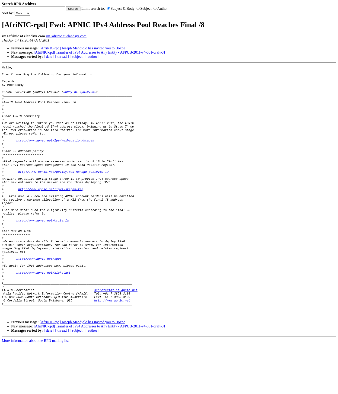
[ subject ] (77, 56)
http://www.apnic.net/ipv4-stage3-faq (50, 214)
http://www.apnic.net (112, 348)
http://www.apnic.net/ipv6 (38, 297)
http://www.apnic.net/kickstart (43, 314)
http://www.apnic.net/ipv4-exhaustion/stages (55, 156)
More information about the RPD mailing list (35, 390)
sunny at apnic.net (79, 97)
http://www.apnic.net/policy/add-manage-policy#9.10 (63, 193)
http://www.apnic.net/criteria (42, 252)
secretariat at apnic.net (115, 335)
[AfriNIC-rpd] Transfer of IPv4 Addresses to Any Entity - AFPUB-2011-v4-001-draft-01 (100, 52)
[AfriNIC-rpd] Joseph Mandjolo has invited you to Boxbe (82, 48)
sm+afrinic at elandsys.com (66, 36)
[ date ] (49, 56)
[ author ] (92, 56)
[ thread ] (62, 56)
